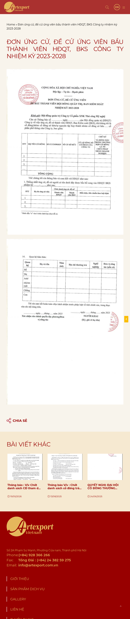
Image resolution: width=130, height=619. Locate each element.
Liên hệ (17, 609)
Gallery (18, 599)
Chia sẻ (17, 420)
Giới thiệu (19, 579)
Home (11, 24)
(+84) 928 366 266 (34, 555)
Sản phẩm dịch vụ (27, 589)
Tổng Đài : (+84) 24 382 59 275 (44, 560)
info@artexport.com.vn (38, 565)
